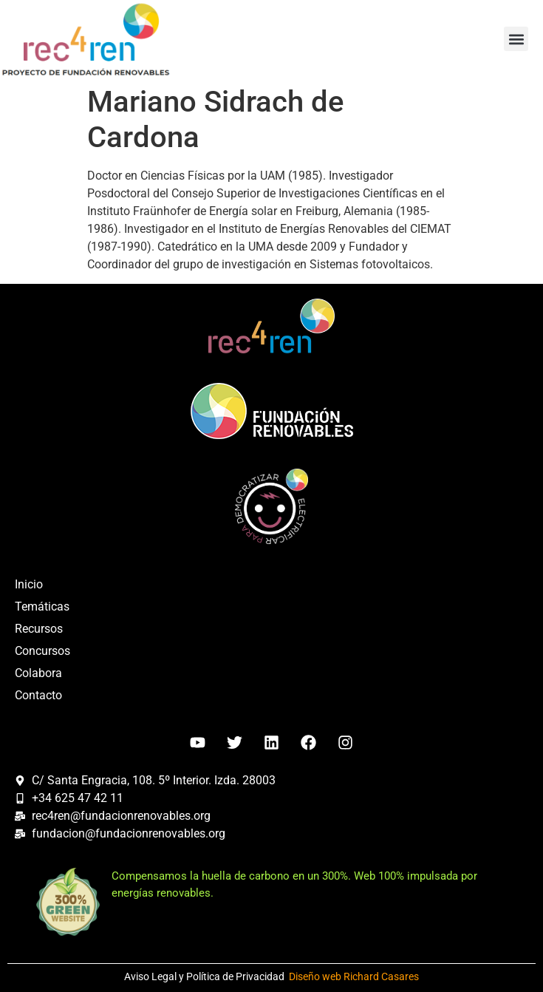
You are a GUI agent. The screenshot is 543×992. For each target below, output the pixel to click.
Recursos (39, 629)
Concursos (42, 651)
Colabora (38, 673)
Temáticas (42, 606)
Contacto (38, 695)
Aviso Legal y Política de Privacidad (204, 976)
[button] (516, 39)
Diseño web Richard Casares (354, 976)
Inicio (29, 584)
